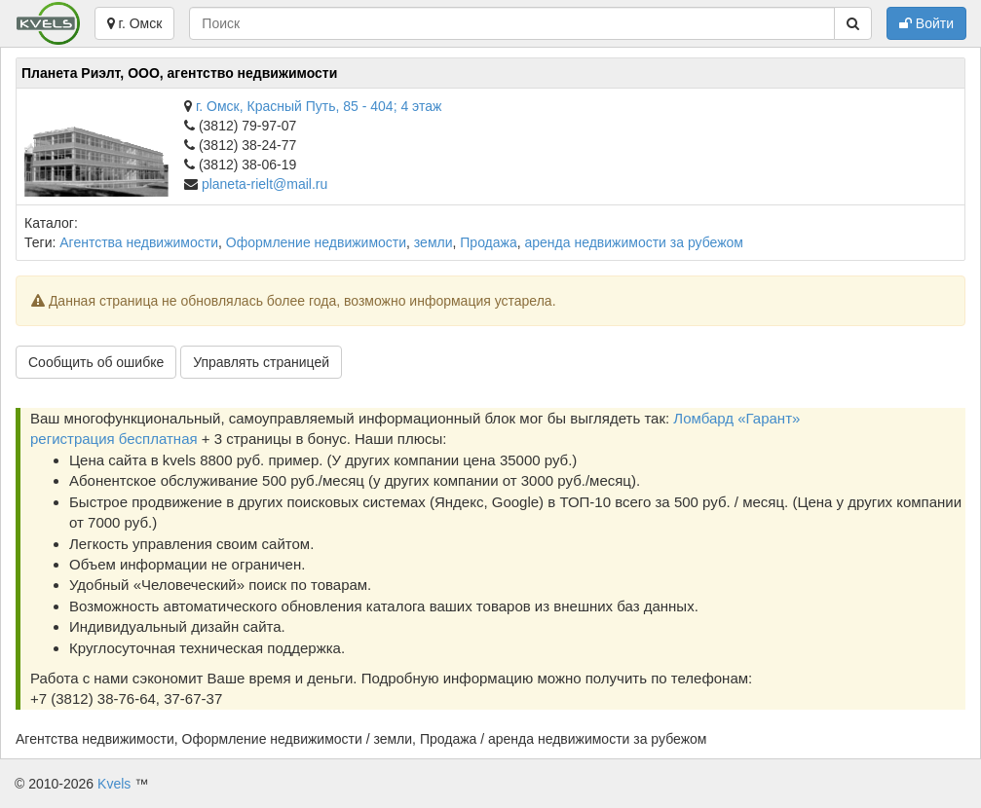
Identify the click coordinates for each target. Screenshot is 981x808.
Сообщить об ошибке (96, 362)
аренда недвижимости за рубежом (634, 242)
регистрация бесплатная (114, 438)
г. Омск (135, 23)
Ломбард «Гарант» (736, 418)
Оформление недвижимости (316, 242)
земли (433, 242)
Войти (926, 23)
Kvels (114, 783)
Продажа (488, 242)
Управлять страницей (261, 362)
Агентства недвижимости (138, 242)
